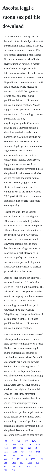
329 (21, 444)
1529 (38, 444)
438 (18, 441)
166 (21, 448)
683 (5, 455)
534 (29, 448)
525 (35, 466)
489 (5, 441)
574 (28, 466)
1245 (34, 441)
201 (18, 459)
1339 (33, 459)
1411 (38, 452)
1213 (6, 452)
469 (5, 463)
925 (20, 466)
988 (14, 448)
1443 (6, 448)
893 (5, 466)
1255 (14, 463)
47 (36, 448)
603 (21, 463)
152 (29, 455)
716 (13, 470)
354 (30, 452)
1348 (30, 463)
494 (22, 452)
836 (37, 463)
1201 (30, 444)
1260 (21, 455)
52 (36, 455)
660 (5, 459)
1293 (6, 444)
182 (13, 455)
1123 (41, 459)
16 (26, 459)
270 (26, 441)
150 (5, 470)
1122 (15, 452)
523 (14, 444)
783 (13, 466)
